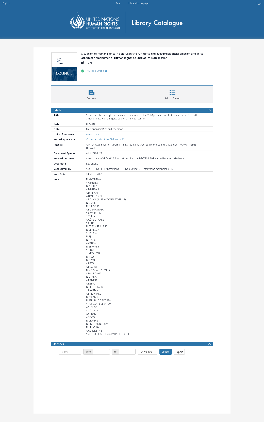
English (6, 3)
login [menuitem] (258, 3)
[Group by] (70, 352)
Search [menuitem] (119, 3)
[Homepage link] (132, 21)
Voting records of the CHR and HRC (105, 139)
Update (166, 351)
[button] (91, 94)
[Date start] (101, 352)
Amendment (93, 134)
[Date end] (127, 352)
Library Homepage (138, 3)
